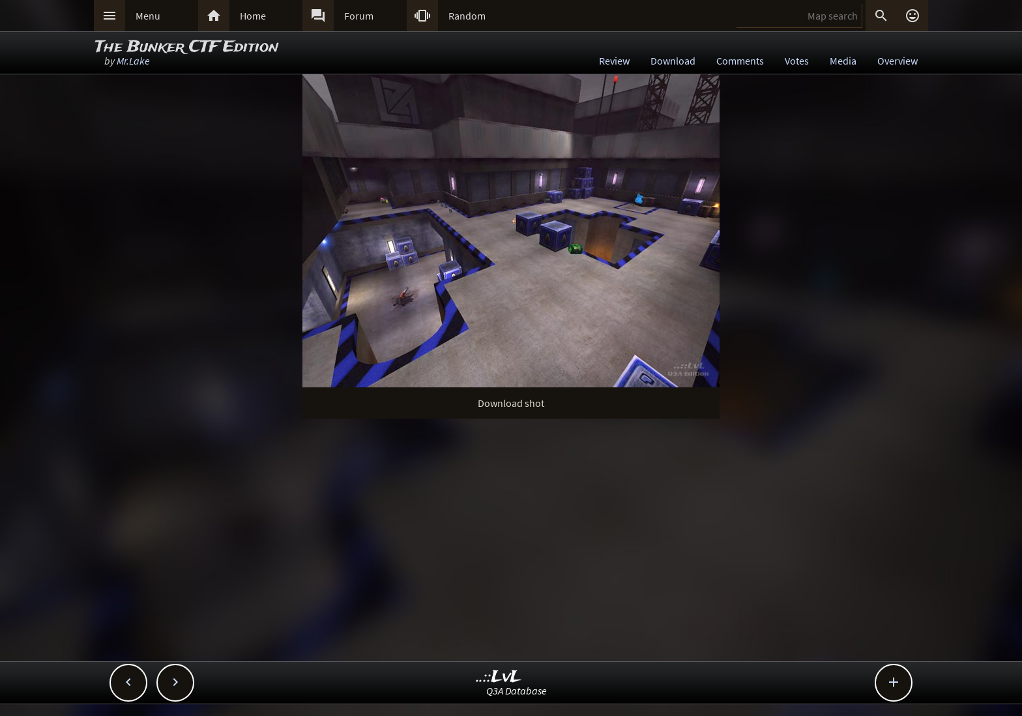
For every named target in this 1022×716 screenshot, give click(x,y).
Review (614, 60)
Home (253, 15)
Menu (148, 15)
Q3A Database (516, 690)
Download (672, 60)
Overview (897, 60)
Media (843, 60)
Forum (358, 15)
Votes (797, 60)
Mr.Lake (133, 60)
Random (467, 15)
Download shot (511, 403)
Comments (740, 60)
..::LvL (499, 677)
